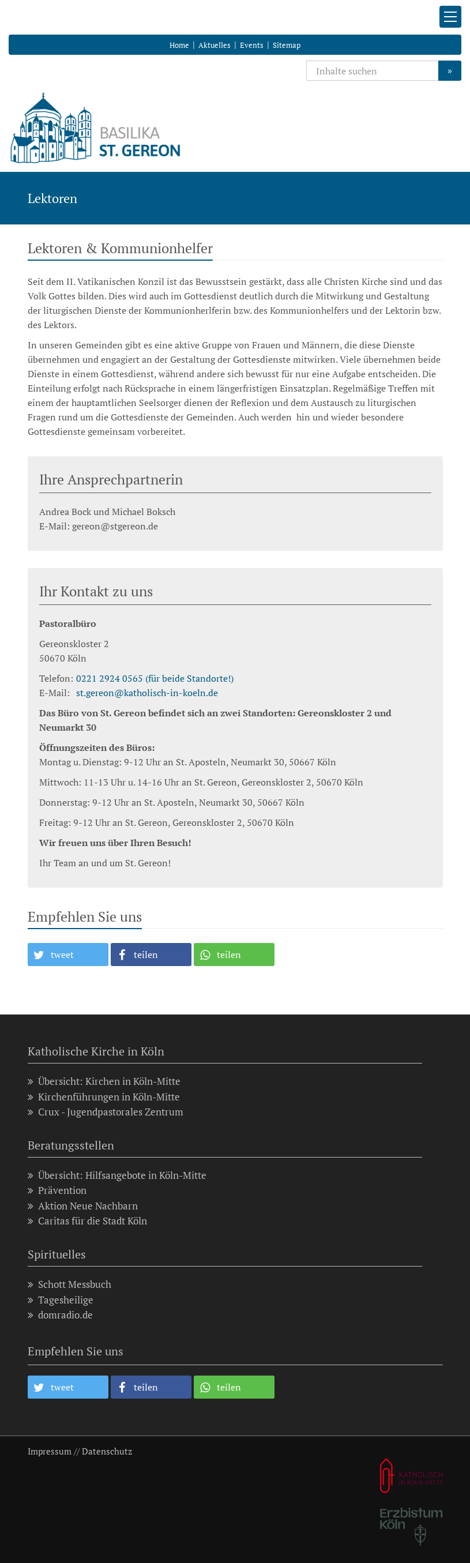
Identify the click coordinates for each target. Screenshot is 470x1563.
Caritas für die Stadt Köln (87, 1220)
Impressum (50, 1451)
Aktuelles (214, 45)
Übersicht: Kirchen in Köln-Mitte (104, 1081)
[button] (68, 954)
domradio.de (60, 1314)
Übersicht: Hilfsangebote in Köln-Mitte (117, 1175)
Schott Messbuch (69, 1284)
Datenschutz (107, 1451)
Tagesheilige (60, 1299)
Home (179, 45)
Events (252, 45)
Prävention (57, 1190)
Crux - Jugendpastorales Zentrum (105, 1111)
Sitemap (286, 45)
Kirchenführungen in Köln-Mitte (104, 1096)
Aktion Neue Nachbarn (83, 1205)
